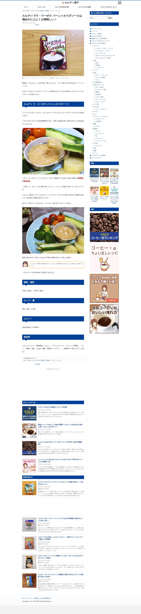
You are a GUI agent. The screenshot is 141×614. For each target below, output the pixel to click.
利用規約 (36, 598)
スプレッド (99, 138)
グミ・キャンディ (101, 99)
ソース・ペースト (101, 141)
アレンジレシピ (96, 158)
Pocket (37, 24)
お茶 (94, 60)
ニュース (94, 31)
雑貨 (94, 150)
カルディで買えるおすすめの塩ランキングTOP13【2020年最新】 (114, 200)
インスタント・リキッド (103, 50)
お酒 (94, 72)
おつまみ (96, 106)
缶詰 (94, 148)
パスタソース (100, 119)
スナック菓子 (100, 87)
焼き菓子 (98, 94)
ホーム (26, 7)
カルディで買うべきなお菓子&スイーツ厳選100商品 (94, 199)
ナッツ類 (96, 104)
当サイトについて (27, 598)
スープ (95, 70)
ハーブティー (100, 67)
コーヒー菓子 (100, 97)
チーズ (95, 111)
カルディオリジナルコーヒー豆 (105, 55)
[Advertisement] (70, 609)
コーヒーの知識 (96, 33)
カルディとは (41, 7)
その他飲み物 (97, 82)
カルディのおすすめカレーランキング (104, 198)
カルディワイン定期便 (98, 155)
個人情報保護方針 (46, 598)
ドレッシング (100, 133)
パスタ (98, 126)
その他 (95, 143)
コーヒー (96, 46)
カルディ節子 (70, 2)
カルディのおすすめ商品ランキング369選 (52, 407)
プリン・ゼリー (100, 102)
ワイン (98, 80)
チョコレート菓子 (101, 89)
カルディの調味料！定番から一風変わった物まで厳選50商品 (114, 181)
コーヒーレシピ (96, 28)
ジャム (98, 131)
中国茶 (98, 65)
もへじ (95, 153)
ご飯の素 (98, 121)
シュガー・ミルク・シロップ (104, 48)
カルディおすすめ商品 (84, 7)
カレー (95, 114)
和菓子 (98, 92)
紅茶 (97, 63)
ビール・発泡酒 (100, 77)
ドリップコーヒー (101, 53)
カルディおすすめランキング (109, 7)
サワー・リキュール (102, 75)
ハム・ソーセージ (101, 109)
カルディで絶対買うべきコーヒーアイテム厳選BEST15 (104, 181)
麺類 (94, 124)
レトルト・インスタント (100, 116)
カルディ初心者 (96, 36)
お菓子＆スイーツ (98, 85)
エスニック (99, 145)
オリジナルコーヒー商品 (103, 58)
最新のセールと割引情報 (99, 38)
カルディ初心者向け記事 (62, 7)
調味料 (95, 128)
